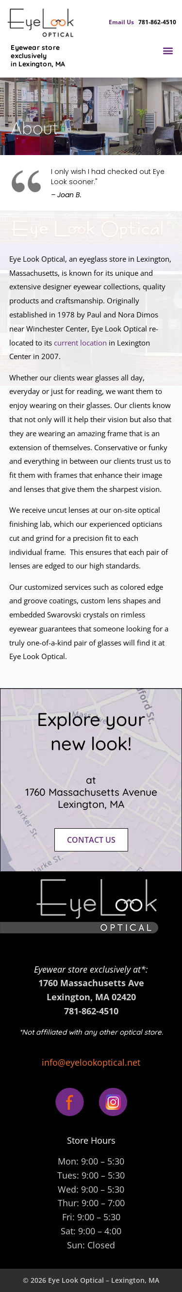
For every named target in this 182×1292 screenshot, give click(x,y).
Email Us (123, 22)
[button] (168, 51)
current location (80, 342)
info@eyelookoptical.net (91, 1062)
